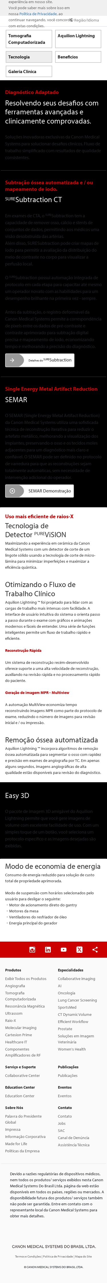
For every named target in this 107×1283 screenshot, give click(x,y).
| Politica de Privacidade (58, 1256)
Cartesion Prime (18, 1034)
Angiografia (15, 985)
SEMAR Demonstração (50, 491)
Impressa (13, 1129)
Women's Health (72, 1049)
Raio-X (10, 1020)
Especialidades (70, 970)
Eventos (65, 1087)
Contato (65, 1107)
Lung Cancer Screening (77, 1000)
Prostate (65, 1028)
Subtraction (50, 360)
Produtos (13, 970)
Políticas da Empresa (22, 1150)
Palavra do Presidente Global (23, 1119)
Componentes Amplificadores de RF (23, 1052)
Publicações (68, 1066)
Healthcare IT (16, 1042)
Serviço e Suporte (20, 1066)
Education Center (20, 1087)
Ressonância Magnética (25, 1006)
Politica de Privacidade (38, 13)
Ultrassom (14, 1013)
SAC (61, 1130)
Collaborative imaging (76, 978)
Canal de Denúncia (73, 1137)
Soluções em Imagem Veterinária (76, 1039)
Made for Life (16, 1143)
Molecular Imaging (21, 1027)
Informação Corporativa (25, 1136)
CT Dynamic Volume (75, 1014)
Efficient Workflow (73, 1021)
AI (59, 985)
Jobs (62, 1123)
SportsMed (67, 1007)
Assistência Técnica (74, 1144)
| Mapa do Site (83, 1256)
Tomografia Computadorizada (20, 996)
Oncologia (66, 993)
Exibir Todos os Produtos (26, 978)
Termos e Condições (28, 1256)
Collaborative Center (22, 1075)
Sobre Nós (14, 1107)
